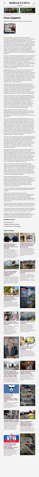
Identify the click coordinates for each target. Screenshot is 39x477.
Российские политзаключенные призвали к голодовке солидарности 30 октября (27, 372)
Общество (6, 338)
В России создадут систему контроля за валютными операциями (26, 348)
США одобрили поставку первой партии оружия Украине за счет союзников (27, 272)
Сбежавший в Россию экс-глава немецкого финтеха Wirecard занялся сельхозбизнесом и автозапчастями (27, 245)
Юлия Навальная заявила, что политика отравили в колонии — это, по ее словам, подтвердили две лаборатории (27, 293)
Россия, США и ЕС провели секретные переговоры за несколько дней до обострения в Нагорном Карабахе (27, 392)
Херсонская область (7, 242)
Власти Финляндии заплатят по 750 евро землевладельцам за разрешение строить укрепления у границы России (27, 441)
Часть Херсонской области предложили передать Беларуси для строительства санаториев (11, 246)
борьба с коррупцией (7, 15)
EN (34, 4)
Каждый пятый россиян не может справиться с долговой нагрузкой (11, 323)
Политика (19, 5)
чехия (21, 420)
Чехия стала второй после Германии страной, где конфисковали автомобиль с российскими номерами (26, 423)
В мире (23, 387)
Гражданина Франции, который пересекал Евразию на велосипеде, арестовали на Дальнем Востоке (11, 298)
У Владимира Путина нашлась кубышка (11, 224)
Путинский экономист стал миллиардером (12, 226)
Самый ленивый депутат (9, 222)
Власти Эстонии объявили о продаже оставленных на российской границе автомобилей (10, 273)
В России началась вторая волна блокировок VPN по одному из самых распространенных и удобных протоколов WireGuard (11, 446)
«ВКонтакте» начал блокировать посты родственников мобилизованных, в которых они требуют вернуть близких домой (11, 398)
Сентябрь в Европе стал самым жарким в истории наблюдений (11, 421)
